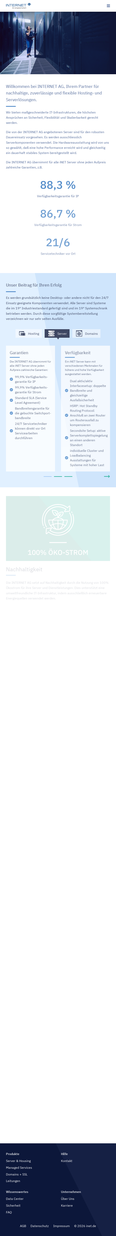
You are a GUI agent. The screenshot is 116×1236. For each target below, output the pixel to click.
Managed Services (19, 1168)
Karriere (67, 1205)
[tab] (47, 476)
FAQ (9, 1212)
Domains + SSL (17, 1174)
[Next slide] (107, 476)
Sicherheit (13, 1205)
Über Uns (67, 1199)
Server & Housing (18, 1161)
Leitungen (13, 1181)
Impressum (61, 1226)
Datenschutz (39, 1226)
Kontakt (66, 1161)
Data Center (15, 1199)
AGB (23, 1226)
